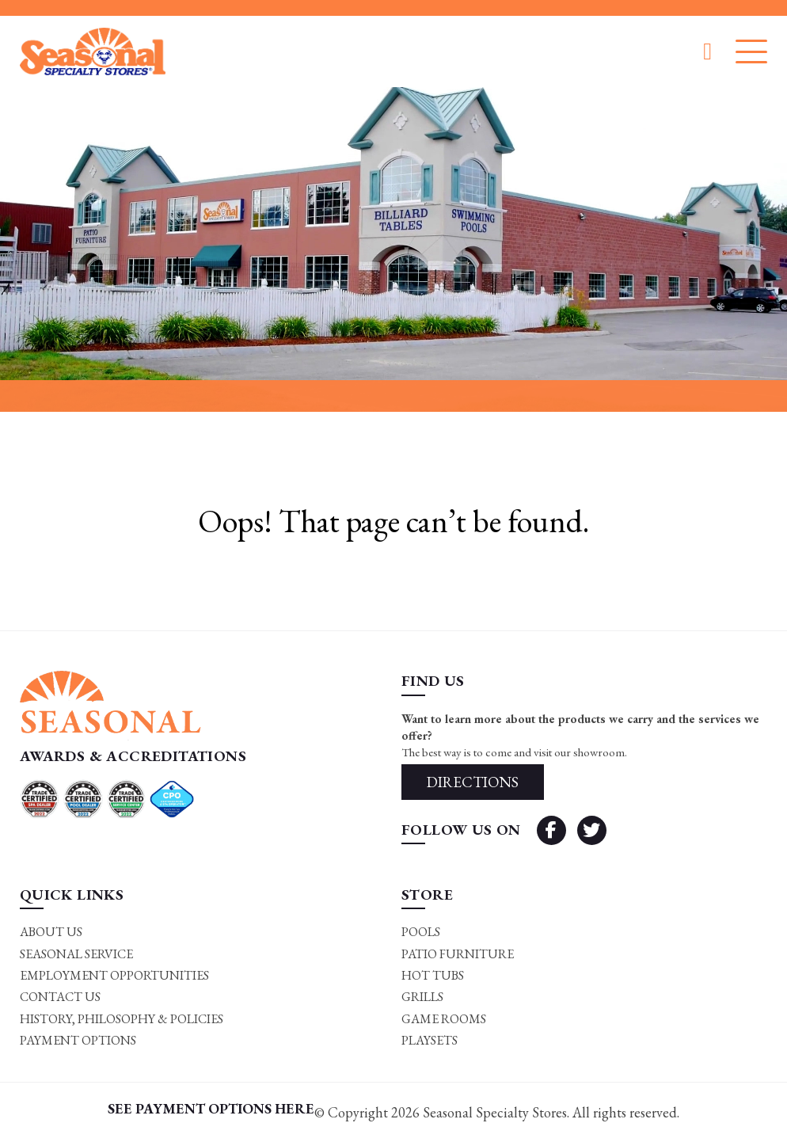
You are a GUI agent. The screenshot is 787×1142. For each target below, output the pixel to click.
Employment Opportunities (114, 975)
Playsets (429, 1040)
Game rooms (443, 1019)
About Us (51, 931)
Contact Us (60, 996)
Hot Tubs (432, 975)
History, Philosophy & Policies (121, 1019)
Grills (422, 996)
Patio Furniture (457, 954)
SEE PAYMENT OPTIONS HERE (211, 1108)
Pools (420, 931)
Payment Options (78, 1040)
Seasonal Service (76, 954)
